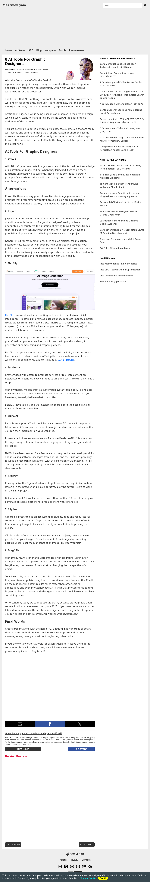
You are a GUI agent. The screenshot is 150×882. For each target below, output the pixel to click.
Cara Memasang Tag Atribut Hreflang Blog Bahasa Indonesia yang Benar (120, 194)
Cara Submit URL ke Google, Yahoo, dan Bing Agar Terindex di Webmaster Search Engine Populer (122, 94)
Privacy (74, 860)
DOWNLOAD (75, 854)
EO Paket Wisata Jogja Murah (115, 248)
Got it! (103, 878)
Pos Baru (13, 844)
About (63, 860)
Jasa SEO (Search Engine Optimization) (120, 269)
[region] (74, 27)
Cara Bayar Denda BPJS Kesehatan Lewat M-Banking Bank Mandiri (122, 231)
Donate (81, 749)
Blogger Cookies (88, 878)
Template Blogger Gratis (113, 281)
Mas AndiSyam (14, 5)
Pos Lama (87, 844)
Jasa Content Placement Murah (116, 275)
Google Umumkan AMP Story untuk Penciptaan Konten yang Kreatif (119, 148)
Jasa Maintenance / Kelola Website (118, 263)
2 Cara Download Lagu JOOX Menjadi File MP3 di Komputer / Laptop (122, 139)
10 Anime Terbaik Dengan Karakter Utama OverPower (119, 213)
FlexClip (9, 315)
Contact (86, 860)
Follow (23, 749)
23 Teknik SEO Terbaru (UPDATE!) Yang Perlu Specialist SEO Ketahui (120, 167)
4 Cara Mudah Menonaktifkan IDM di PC (121, 103)
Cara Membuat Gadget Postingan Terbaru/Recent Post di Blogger (118, 65)
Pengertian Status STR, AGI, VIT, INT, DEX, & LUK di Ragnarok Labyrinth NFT (122, 121)
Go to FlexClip (65, 360)
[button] (20, 724)
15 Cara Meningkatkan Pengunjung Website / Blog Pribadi (119, 185)
